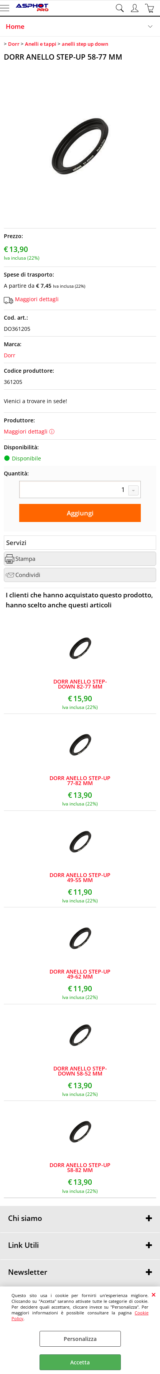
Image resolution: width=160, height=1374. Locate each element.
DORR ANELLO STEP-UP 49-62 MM (80, 974)
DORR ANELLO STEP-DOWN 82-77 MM (80, 684)
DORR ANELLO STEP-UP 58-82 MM (80, 1167)
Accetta (80, 1362)
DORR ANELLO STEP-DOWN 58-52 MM (80, 1071)
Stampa (25, 559)
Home (15, 26)
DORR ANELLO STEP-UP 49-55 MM (80, 877)
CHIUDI (153, 1294)
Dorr (9, 355)
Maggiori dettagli (37, 299)
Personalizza (80, 1338)
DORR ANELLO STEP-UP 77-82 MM (80, 780)
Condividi (27, 575)
